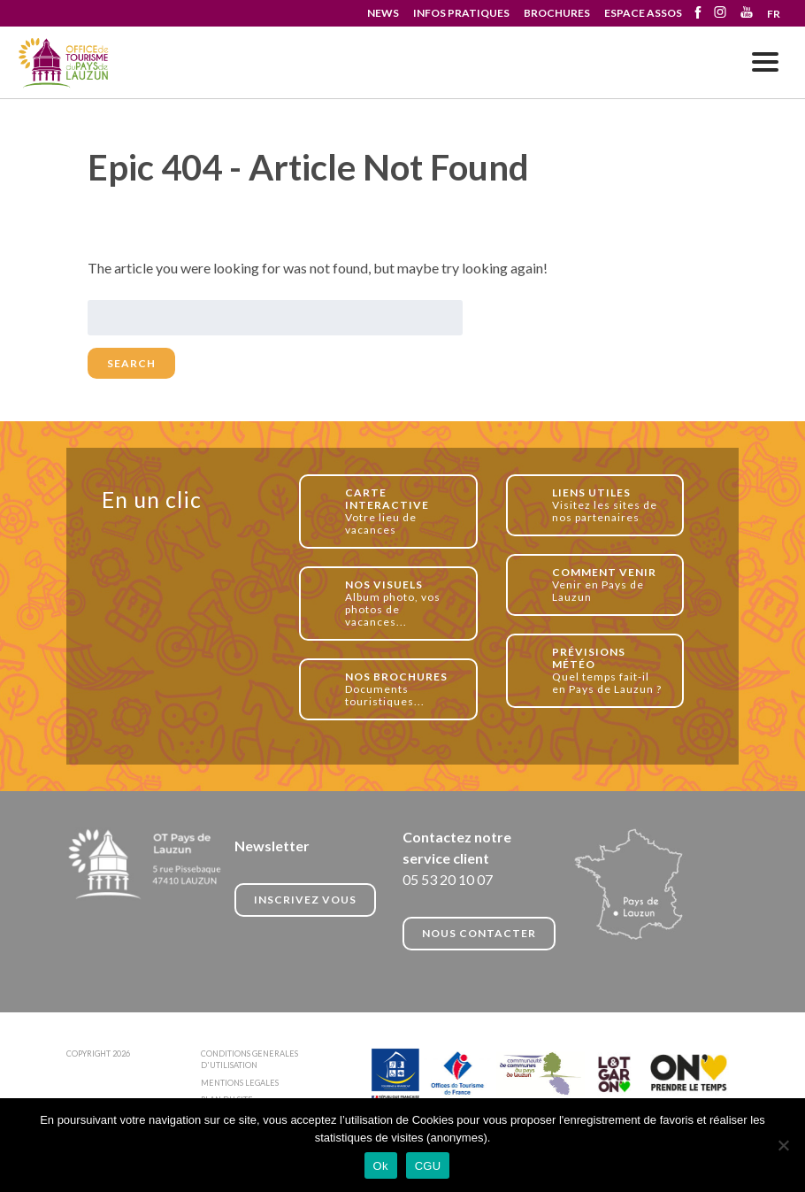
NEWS (383, 12)
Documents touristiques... (401, 689)
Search (131, 363)
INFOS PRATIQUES (461, 12)
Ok (380, 1166)
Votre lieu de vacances (401, 511)
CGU (428, 1166)
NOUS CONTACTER (479, 933)
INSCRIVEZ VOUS (305, 899)
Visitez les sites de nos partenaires (608, 505)
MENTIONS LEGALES (240, 1083)
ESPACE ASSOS (643, 12)
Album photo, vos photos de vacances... (401, 603)
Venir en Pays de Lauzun (608, 584)
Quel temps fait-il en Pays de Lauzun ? (608, 670)
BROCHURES (557, 12)
